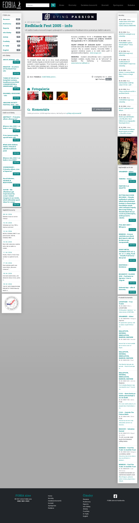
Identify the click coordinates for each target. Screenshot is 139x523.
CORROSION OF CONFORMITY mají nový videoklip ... (127, 63)
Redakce (131, 5)
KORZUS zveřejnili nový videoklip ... (127, 34)
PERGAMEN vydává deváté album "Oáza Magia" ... (126, 44)
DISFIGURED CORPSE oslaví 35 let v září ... (126, 83)
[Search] (37, 5)
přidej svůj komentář (101, 109)
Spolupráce (118, 5)
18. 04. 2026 (7, 273)
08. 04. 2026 (7, 214)
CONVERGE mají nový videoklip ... (126, 100)
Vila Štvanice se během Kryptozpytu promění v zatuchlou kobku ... (127, 130)
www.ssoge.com (95, 53)
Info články (86, 506)
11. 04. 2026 (7, 252)
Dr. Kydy (85, 514)
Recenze (86, 499)
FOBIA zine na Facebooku (116, 497)
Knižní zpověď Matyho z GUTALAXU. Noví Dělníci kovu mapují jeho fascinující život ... (127, 119)
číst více (16, 62)
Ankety (85, 509)
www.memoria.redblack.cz (80, 63)
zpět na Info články (33, 22)
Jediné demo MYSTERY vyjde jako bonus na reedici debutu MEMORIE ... (127, 24)
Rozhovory (86, 502)
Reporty (85, 504)
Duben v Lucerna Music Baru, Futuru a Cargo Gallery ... (127, 73)
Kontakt (105, 5)
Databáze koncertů (89, 5)
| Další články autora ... (49, 77)
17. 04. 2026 (7, 263)
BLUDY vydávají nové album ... (126, 108)
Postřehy (86, 511)
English (85, 516)
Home (61, 5)
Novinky (72, 5)
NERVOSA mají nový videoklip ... (126, 53)
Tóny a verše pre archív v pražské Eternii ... (127, 91)
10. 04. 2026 (7, 223)
